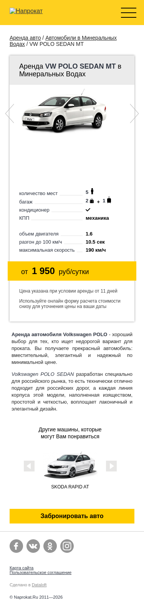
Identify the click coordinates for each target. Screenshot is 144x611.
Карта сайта (21, 568)
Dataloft (39, 584)
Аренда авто (25, 38)
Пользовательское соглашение (40, 572)
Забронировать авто (72, 516)
